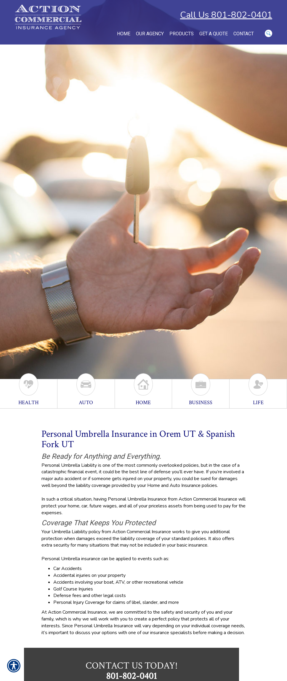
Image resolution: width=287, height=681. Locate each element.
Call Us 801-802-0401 (226, 15)
